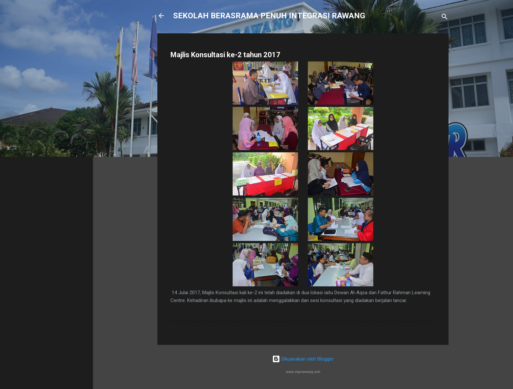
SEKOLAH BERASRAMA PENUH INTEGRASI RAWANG (269, 15)
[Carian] (445, 18)
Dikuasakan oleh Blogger (303, 359)
